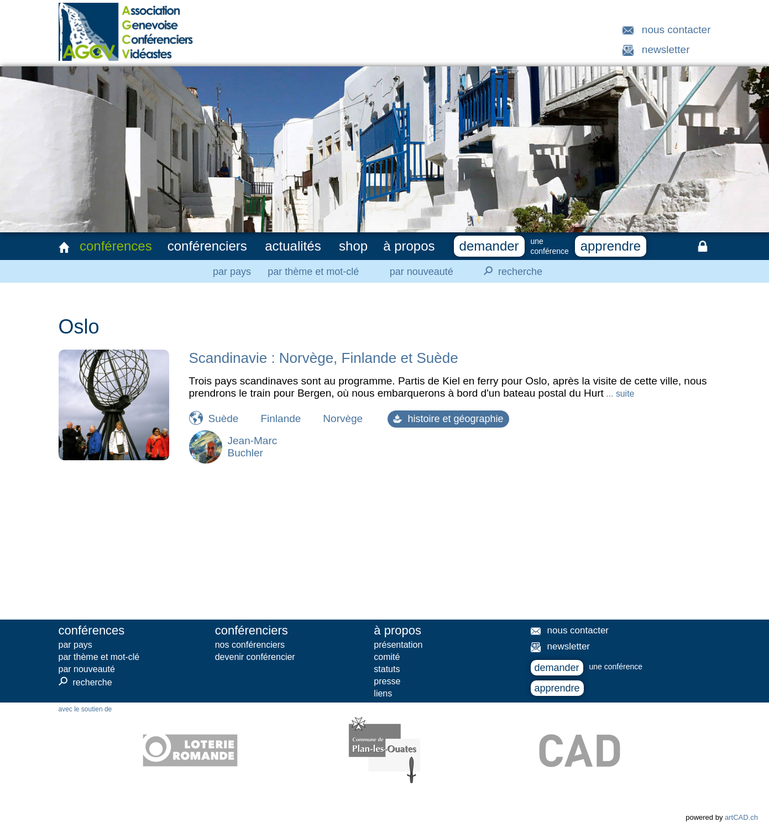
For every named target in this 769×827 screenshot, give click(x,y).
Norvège (343, 418)
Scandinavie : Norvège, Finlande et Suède (323, 358)
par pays (232, 271)
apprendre (610, 245)
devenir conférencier (255, 657)
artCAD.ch (741, 817)
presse (387, 681)
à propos (409, 245)
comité (387, 657)
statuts (387, 669)
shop (353, 245)
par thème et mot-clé (313, 271)
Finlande (280, 418)
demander (489, 245)
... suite (619, 393)
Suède (223, 418)
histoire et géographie (448, 418)
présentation (398, 644)
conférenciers (207, 245)
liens (383, 693)
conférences (116, 245)
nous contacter (676, 29)
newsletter (666, 49)
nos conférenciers (250, 644)
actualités (293, 245)
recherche (509, 271)
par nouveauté (421, 271)
